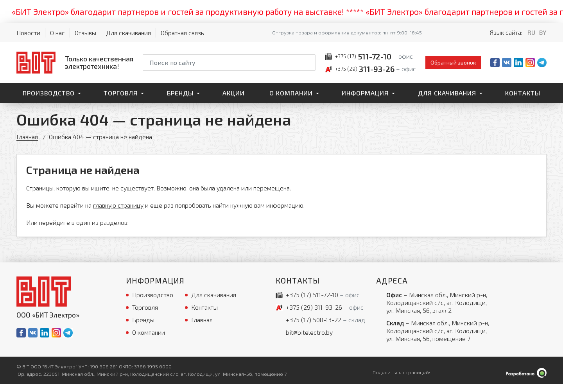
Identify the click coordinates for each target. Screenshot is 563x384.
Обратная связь (182, 32)
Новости (28, 32)
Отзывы (85, 32)
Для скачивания (128, 32)
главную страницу (118, 205)
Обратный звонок (453, 62)
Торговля (121, 93)
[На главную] (74, 62)
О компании (291, 93)
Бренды (180, 93)
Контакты (522, 93)
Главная (27, 136)
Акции (233, 93)
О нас (57, 32)
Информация (365, 93)
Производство (49, 93)
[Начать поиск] (309, 62)
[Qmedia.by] (526, 373)
